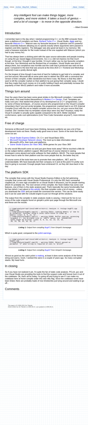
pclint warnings (44, 233)
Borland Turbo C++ (47, 41)
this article (35, 189)
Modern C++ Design (53, 99)
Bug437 (48, 250)
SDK (23, 191)
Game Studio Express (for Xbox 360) (26, 144)
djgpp (72, 41)
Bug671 (48, 227)
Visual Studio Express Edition (23, 138)
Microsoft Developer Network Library (26, 140)
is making (39, 256)
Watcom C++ (19, 43)
